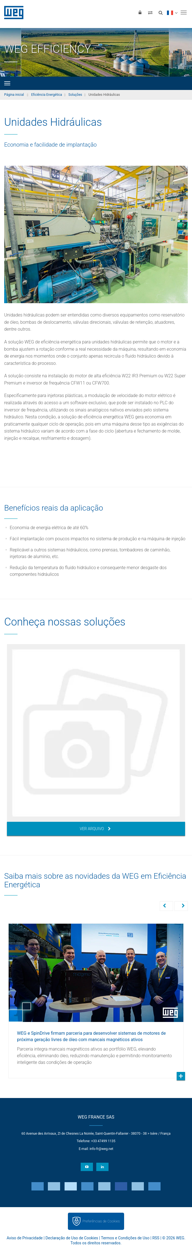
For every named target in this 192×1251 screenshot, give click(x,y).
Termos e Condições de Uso (125, 1238)
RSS (155, 1238)
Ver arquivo (95, 829)
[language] (172, 12)
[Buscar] (160, 12)
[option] (96, 740)
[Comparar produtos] (150, 12)
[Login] (140, 12)
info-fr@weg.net (101, 1149)
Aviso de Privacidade (25, 1238)
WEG (12, 12)
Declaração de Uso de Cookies (72, 1238)
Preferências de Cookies (101, 1221)
